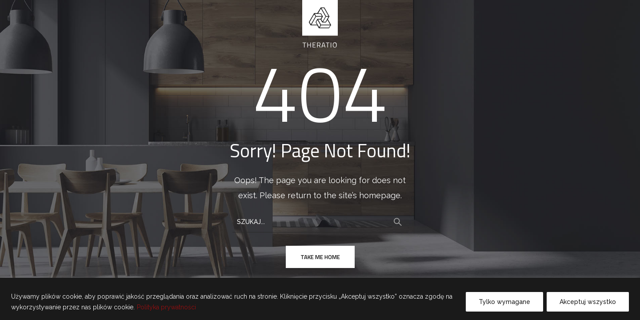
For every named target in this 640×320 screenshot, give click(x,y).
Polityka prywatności (166, 307)
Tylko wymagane (504, 301)
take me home (320, 256)
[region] (320, 299)
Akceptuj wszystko (588, 301)
